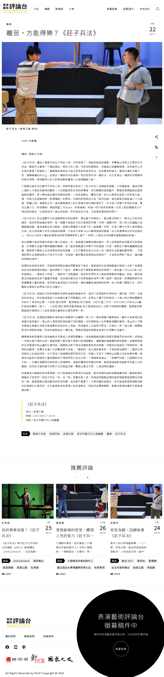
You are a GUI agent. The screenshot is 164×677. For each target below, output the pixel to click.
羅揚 (9, 24)
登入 (131, 9)
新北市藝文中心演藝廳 (90, 433)
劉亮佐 (141, 561)
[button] (77, 477)
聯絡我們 (29, 636)
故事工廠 (68, 433)
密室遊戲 (8, 567)
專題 (47, 9)
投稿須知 (48, 636)
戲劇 (25, 433)
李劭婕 (151, 567)
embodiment (21, 561)
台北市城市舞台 (121, 567)
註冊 (125, 9)
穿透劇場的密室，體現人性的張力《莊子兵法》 (75, 535)
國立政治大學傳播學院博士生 (74, 567)
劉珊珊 (152, 561)
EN (147, 9)
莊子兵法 (120, 433)
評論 (36, 9)
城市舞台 (38, 561)
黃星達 (60, 522)
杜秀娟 (6, 522)
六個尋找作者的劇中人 (80, 561)
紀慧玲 (114, 522)
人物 (71, 9)
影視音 (59, 9)
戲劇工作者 (39, 433)
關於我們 (10, 636)
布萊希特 (99, 567)
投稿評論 (54, 433)
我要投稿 (112, 9)
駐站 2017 (128, 561)
